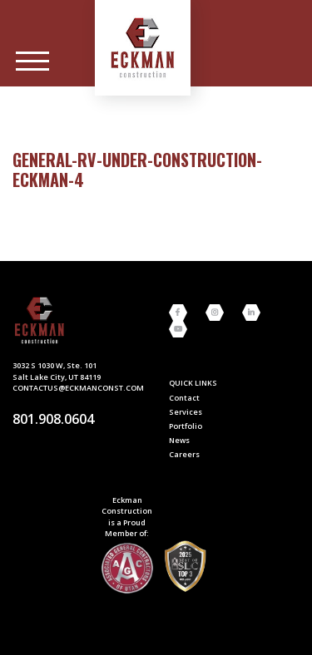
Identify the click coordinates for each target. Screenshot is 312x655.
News (179, 440)
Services (185, 411)
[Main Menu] (32, 61)
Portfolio (185, 426)
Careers (184, 454)
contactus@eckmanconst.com (78, 387)
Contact (184, 397)
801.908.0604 (53, 419)
